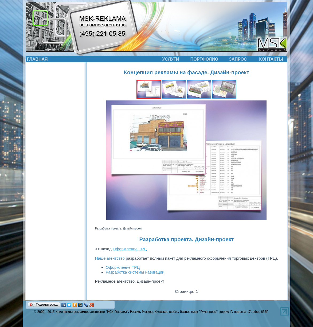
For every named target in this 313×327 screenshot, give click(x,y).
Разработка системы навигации (135, 272)
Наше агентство (110, 258)
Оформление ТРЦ (130, 249)
